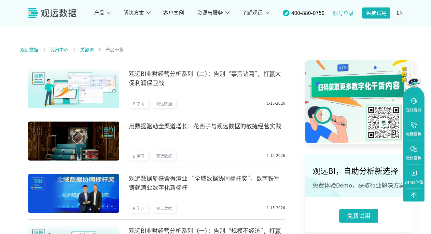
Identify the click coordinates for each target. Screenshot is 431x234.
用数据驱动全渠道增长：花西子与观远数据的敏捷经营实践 (205, 126)
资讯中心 (59, 49)
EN (400, 13)
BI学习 (139, 104)
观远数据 (29, 49)
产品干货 (114, 49)
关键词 (87, 49)
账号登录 (343, 13)
